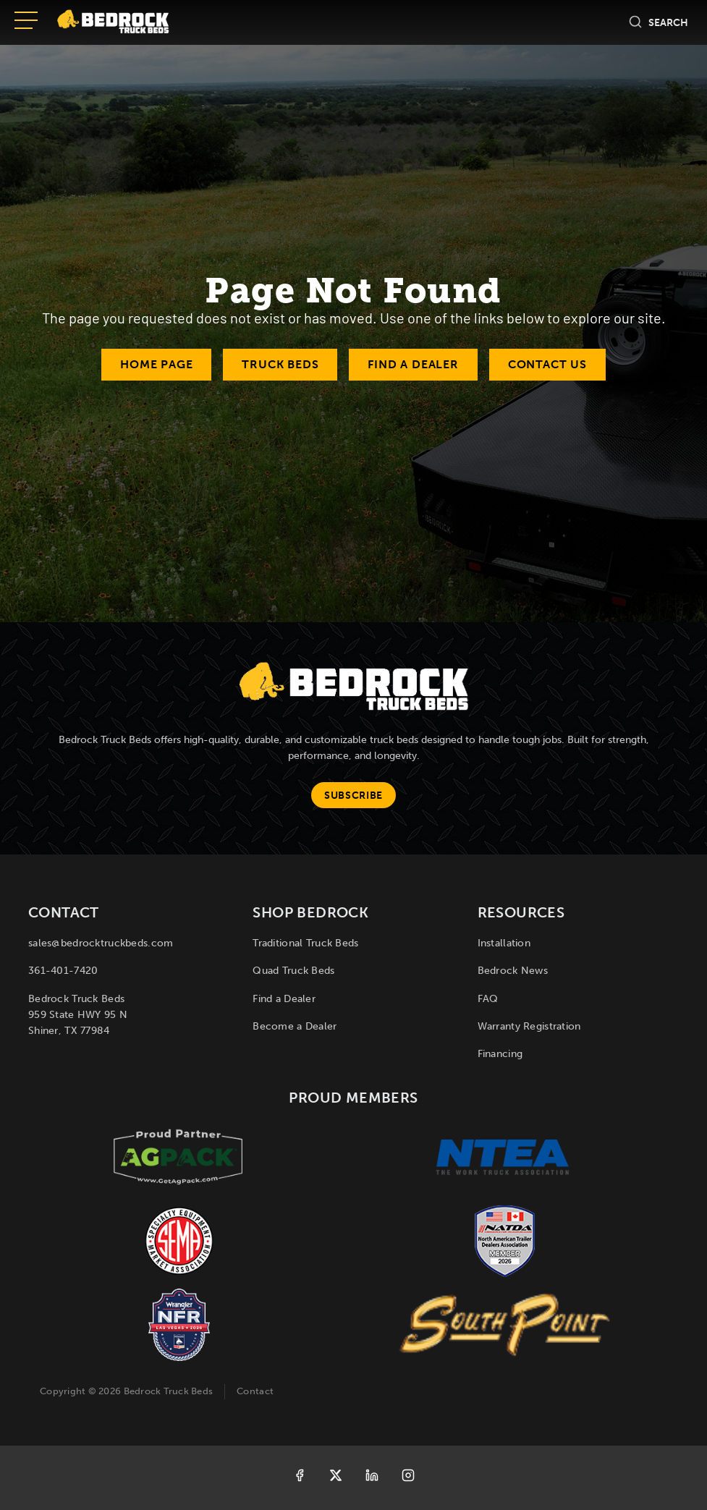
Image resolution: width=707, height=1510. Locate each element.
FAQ (488, 999)
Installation (504, 943)
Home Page (156, 364)
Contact (255, 1391)
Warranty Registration (529, 1026)
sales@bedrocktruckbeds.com (100, 943)
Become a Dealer (294, 1026)
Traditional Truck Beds (305, 943)
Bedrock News (513, 970)
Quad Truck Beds (293, 970)
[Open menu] (26, 22)
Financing (500, 1054)
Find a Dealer (413, 364)
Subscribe (353, 795)
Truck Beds (280, 364)
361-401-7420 (63, 970)
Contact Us (547, 364)
